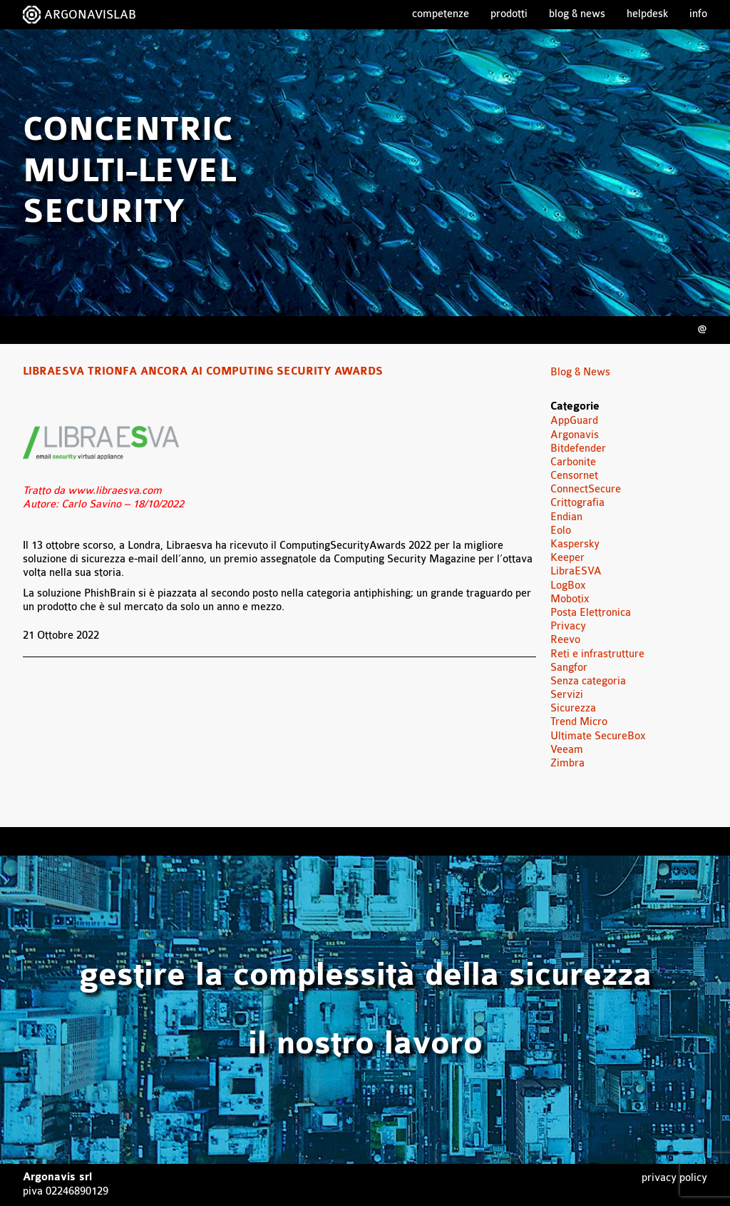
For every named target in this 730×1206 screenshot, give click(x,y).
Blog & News (577, 14)
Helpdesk (647, 14)
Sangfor (568, 668)
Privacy (568, 626)
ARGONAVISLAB (90, 14)
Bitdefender (578, 448)
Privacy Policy (674, 1178)
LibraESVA (576, 571)
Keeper (567, 558)
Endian (566, 517)
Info (698, 14)
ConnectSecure (585, 489)
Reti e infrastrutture (597, 654)
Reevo (565, 640)
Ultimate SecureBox (598, 736)
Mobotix (570, 599)
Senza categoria (588, 681)
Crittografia (577, 503)
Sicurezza (573, 708)
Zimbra (567, 763)
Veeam (566, 750)
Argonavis (574, 435)
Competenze (440, 14)
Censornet (574, 476)
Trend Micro (578, 722)
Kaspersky (575, 544)
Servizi (566, 695)
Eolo (560, 531)
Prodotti (509, 14)
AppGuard (574, 421)
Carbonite (573, 462)
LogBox (568, 585)
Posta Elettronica (590, 613)
